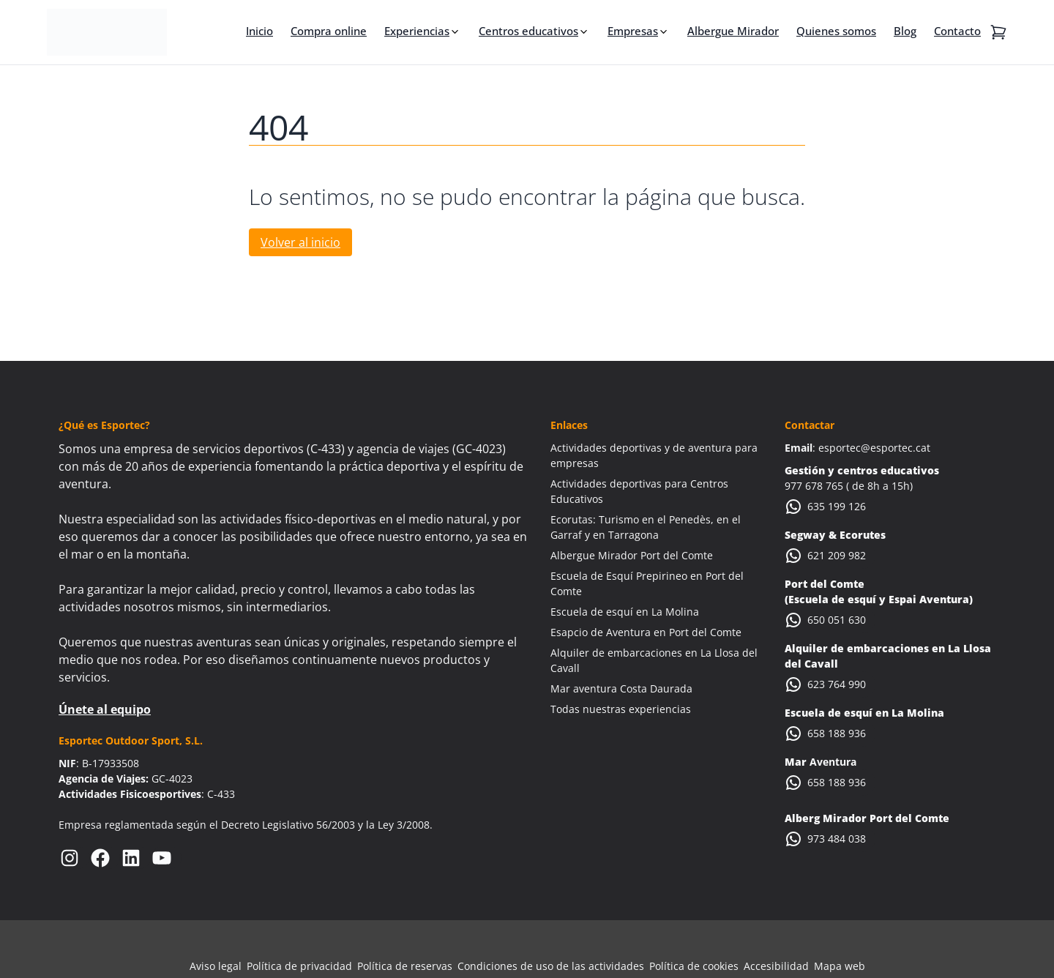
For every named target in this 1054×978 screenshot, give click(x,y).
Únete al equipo (105, 709)
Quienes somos (836, 30)
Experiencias (416, 30)
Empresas (633, 30)
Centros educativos (528, 30)
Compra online (329, 30)
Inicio (259, 30)
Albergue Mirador (733, 30)
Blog (905, 30)
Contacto (957, 30)
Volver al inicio (300, 242)
